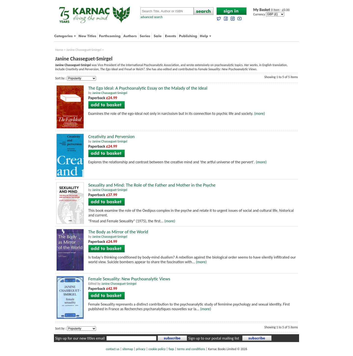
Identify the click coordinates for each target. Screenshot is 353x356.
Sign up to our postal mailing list (213, 338)
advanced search (151, 17)
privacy (141, 349)
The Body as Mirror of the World (118, 232)
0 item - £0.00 (271, 10)
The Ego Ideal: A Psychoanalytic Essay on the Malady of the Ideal (147, 88)
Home (59, 50)
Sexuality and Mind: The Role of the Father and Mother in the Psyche (151, 185)
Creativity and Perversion (111, 136)
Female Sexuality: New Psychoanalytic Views (129, 279)
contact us (112, 349)
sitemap (127, 349)
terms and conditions (191, 349)
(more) (259, 113)
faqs (171, 349)
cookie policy (156, 349)
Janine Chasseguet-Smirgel (83, 50)
